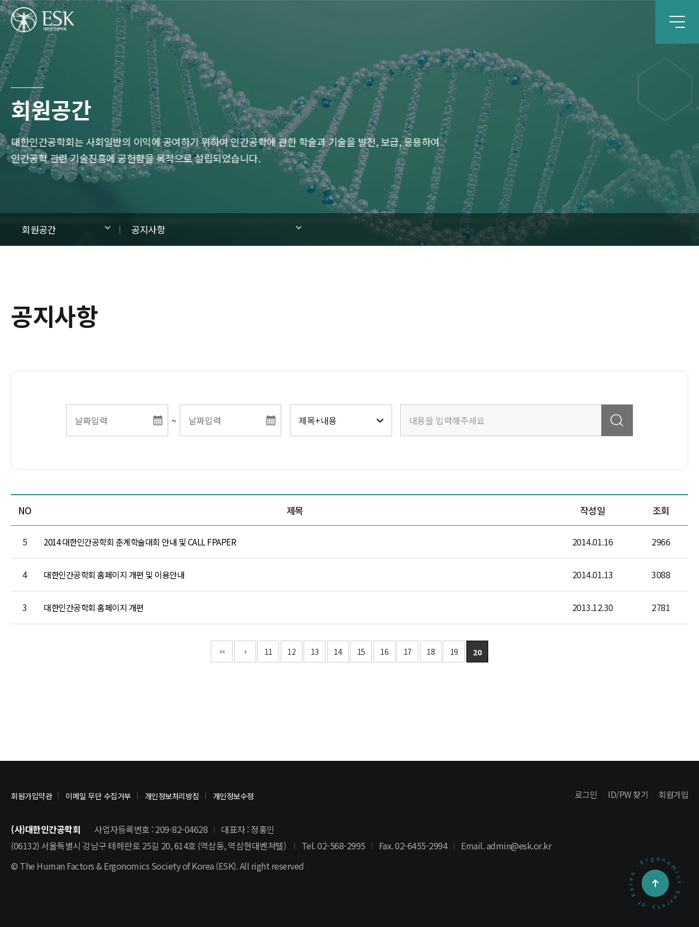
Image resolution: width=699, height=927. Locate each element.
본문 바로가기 (0, 0)
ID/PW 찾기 (624, 794)
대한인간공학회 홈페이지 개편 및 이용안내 (119, 575)
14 (338, 651)
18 (430, 651)
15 (361, 651)
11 (268, 651)
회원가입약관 (36, 795)
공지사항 (148, 229)
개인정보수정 (277, 795)
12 (291, 651)
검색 (617, 420)
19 (454, 651)
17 (408, 651)
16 (384, 651)
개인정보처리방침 (204, 795)
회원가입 (672, 794)
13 (315, 651)
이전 (245, 651)
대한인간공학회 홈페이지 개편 (97, 607)
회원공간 (39, 229)
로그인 (582, 794)
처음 (222, 651)
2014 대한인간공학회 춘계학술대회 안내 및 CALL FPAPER (146, 542)
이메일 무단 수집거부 (116, 795)
